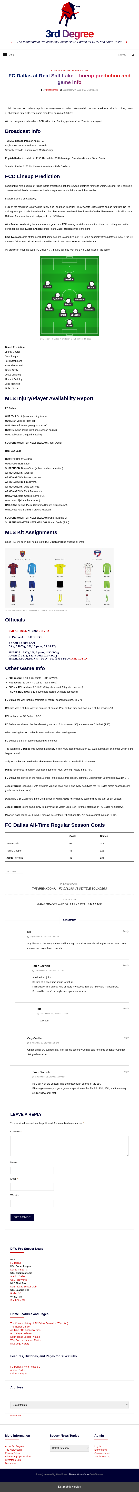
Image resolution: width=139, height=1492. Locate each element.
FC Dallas (56, 70)
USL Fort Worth (18, 1279)
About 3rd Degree (14, 1446)
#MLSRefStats (18, 631)
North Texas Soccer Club (23, 1286)
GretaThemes (96, 1474)
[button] (119, 101)
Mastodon (15, 1415)
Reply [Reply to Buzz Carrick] (126, 965)
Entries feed (100, 1449)
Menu (10, 54)
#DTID (82, 658)
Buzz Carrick (52, 90)
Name (14, 1162)
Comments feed (102, 1453)
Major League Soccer (75, 70)
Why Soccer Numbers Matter (25, 1340)
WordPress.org (102, 1456)
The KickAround (13, 1449)
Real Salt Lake (14, 872)
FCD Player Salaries (21, 1333)
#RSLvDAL (44, 631)
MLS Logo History (19, 1343)
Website (14, 1195)
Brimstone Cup (13, 1460)
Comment (16, 1131)
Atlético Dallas (17, 1276)
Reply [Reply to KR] (126, 931)
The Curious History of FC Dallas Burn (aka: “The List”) (39, 1323)
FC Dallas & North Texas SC (25, 1366)
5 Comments (92, 90)
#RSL (73, 658)
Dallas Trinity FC (19, 1269)
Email (14, 1178)
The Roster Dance (20, 1326)
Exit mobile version (69, 1486)
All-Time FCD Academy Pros (25, 1330)
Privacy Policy (12, 1453)
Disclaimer (10, 1463)
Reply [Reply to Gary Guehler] (126, 1037)
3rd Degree (69, 33)
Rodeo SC (15, 1293)
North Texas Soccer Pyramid (25, 1336)
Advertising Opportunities (18, 1456)
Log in (97, 1446)
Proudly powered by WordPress (52, 1474)
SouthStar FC (17, 1300)
